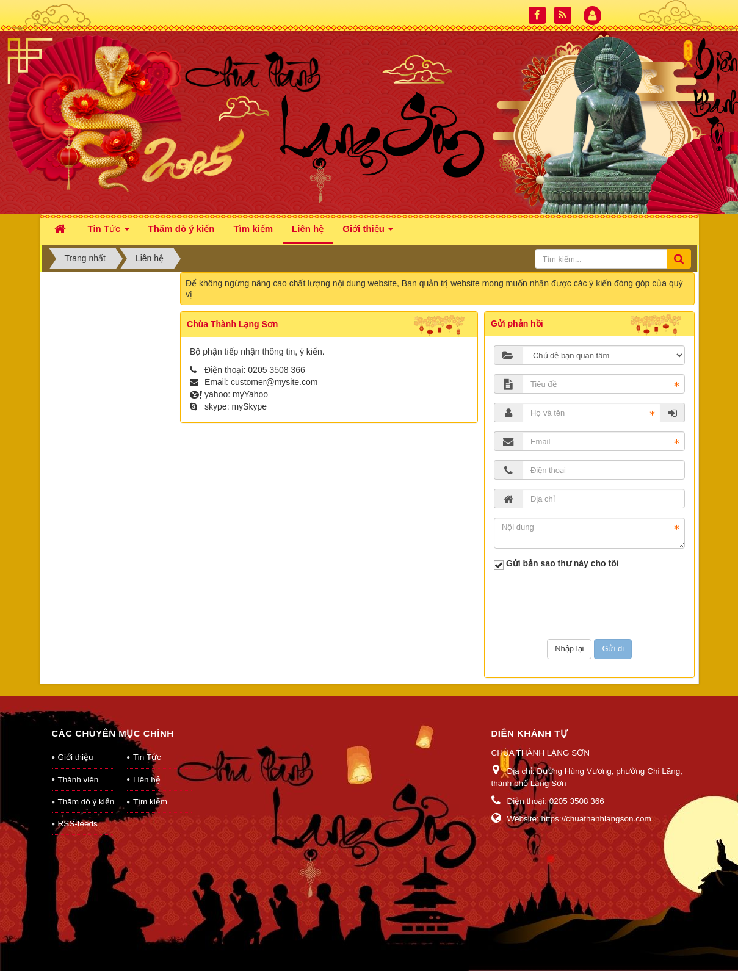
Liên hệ (147, 779)
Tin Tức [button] (108, 232)
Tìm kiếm (150, 801)
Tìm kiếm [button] (253, 228)
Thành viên (78, 779)
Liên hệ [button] (308, 228)
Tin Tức (147, 757)
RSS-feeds (78, 823)
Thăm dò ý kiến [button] (181, 228)
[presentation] (589, 606)
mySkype (249, 406)
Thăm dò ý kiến (86, 801)
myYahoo (250, 394)
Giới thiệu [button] (367, 232)
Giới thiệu (75, 757)
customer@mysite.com (274, 382)
